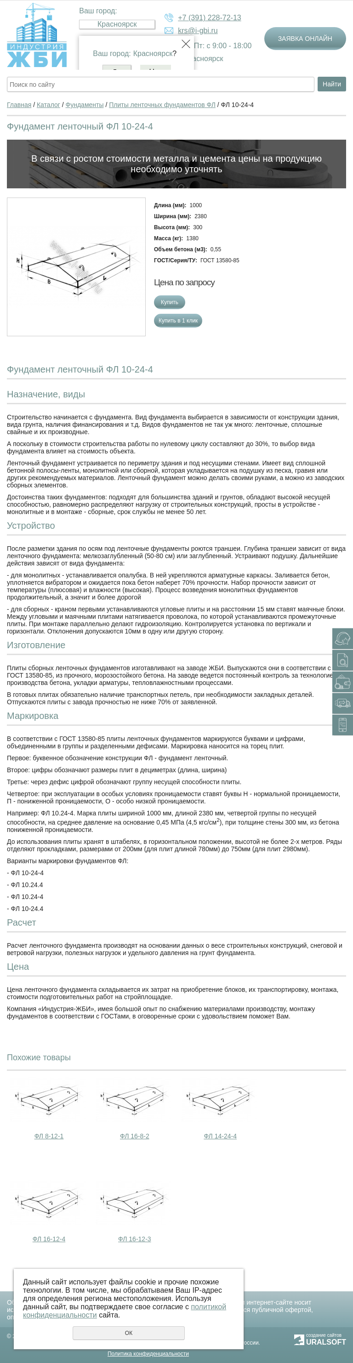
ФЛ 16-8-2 (134, 1136)
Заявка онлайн (305, 38)
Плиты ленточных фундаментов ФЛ (162, 104)
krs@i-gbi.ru (197, 30)
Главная (19, 104)
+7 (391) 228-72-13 (209, 18)
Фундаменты (85, 104)
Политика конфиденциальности (148, 1354)
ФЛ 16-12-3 (134, 1239)
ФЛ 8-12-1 (49, 1136)
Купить (169, 302)
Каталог (48, 104)
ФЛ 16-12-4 (49, 1239)
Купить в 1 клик (178, 320)
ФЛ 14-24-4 (220, 1136)
